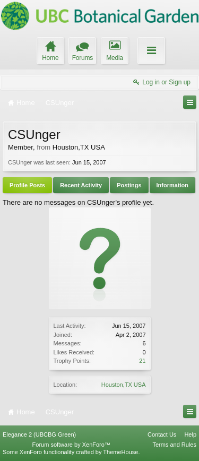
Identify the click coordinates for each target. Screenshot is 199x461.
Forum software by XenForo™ (71, 444)
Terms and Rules (174, 444)
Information (173, 185)
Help (190, 434)
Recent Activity (81, 185)
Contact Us (162, 434)
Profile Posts (27, 185)
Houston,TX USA (123, 384)
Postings (129, 185)
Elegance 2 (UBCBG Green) (39, 434)
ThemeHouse (120, 452)
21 (142, 361)
